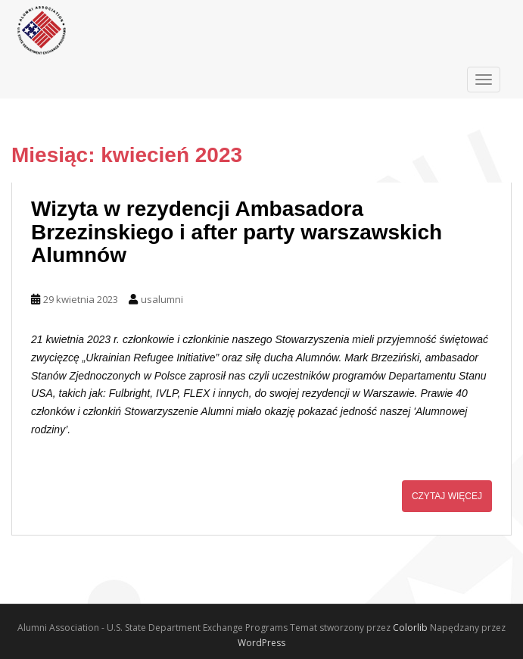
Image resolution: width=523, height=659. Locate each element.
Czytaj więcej (447, 496)
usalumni (162, 299)
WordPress (261, 642)
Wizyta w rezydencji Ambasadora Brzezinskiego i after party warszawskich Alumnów (236, 232)
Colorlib (410, 627)
